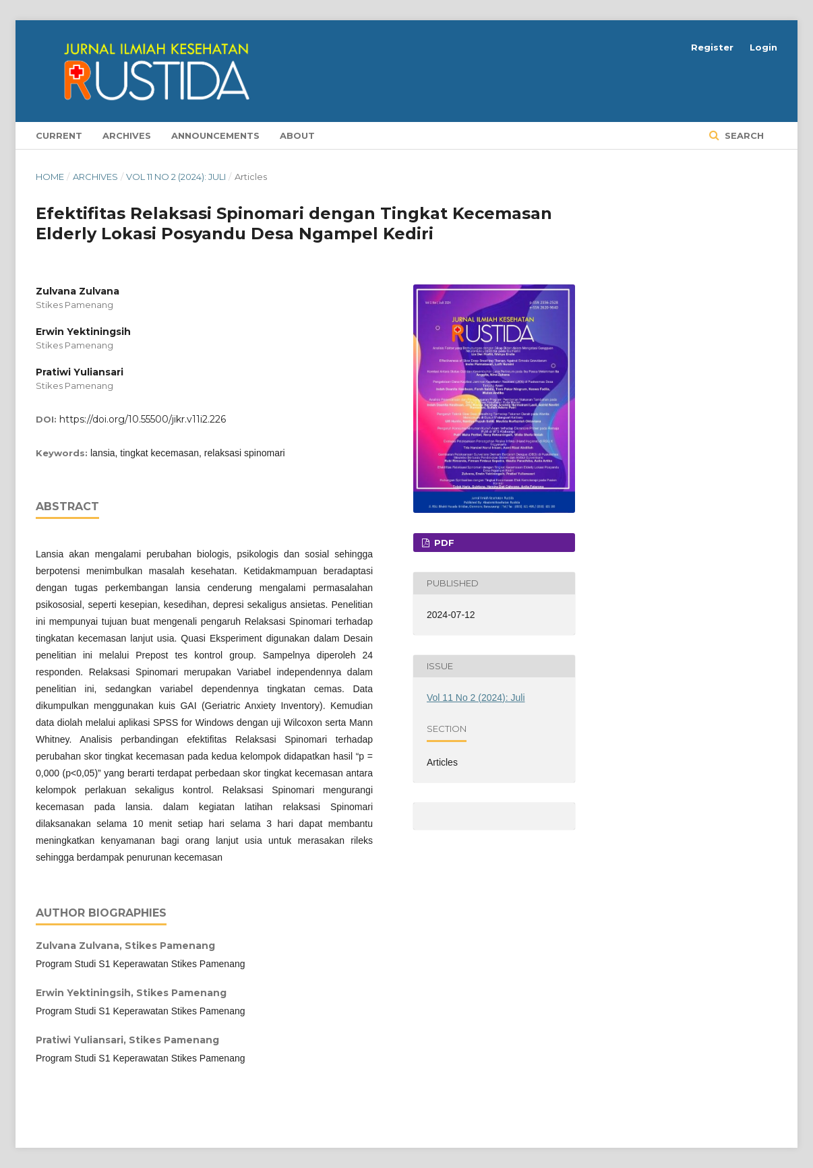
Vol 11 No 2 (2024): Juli (176, 176)
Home (50, 176)
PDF (442, 542)
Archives (126, 135)
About (297, 135)
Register (712, 47)
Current (59, 135)
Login (763, 47)
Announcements (215, 135)
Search (743, 135)
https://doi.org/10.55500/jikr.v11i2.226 (142, 419)
